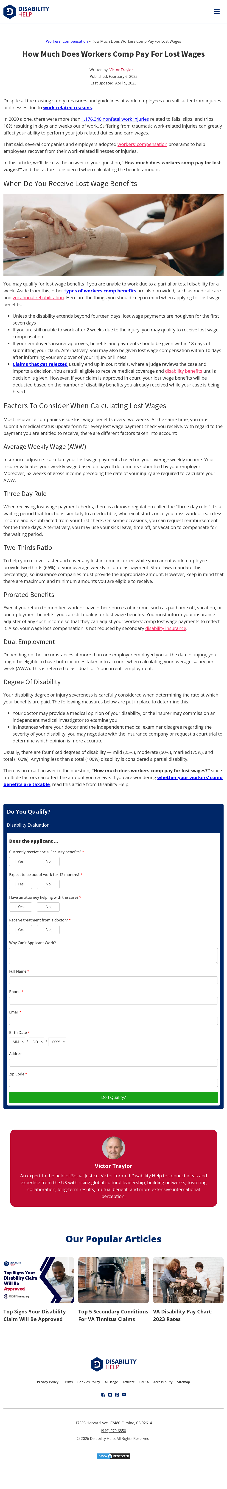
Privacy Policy (48, 1382)
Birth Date (19, 1032)
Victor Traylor (121, 69)
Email (15, 1012)
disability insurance (165, 628)
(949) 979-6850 (113, 1430)
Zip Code (18, 1074)
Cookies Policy (88, 1382)
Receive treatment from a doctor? (40, 920)
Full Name (19, 971)
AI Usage (111, 1382)
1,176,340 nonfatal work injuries (115, 119)
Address (16, 1053)
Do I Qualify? (113, 1097)
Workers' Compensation (67, 41)
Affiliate (129, 1382)
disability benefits (183, 371)
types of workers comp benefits (100, 291)
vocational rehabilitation (38, 297)
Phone (16, 991)
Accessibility (163, 1382)
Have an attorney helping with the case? (45, 897)
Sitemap (183, 1382)
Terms (68, 1382)
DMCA (144, 1382)
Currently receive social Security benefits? (46, 851)
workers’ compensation (142, 144)
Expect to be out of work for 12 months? (45, 874)
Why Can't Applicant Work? (32, 942)
